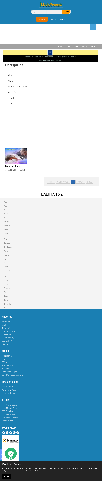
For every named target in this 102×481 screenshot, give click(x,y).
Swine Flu (7, 304)
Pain (5, 276)
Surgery (6, 300)
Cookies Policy (11, 464)
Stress (6, 296)
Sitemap (5, 368)
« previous (62, 181)
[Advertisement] (51, 38)
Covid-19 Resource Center (13, 375)
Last (89, 181)
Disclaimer (6, 344)
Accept (6, 476)
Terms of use (7, 328)
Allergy (11, 81)
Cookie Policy (7, 334)
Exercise (7, 243)
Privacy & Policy (8, 331)
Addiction (7, 210)
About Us (6, 321)
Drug (5, 239)
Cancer (11, 103)
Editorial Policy (8, 337)
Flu (5, 259)
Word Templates (9, 414)
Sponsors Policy (8, 393)
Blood (11, 97)
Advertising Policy (9, 390)
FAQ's (4, 362)
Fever (6, 251)
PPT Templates (8, 411)
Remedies (7, 288)
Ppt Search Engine (9, 371)
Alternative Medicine (17, 86)
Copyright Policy (8, 341)
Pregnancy (7, 284)
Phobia (6, 280)
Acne (6, 206)
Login (53, 19)
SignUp (63, 19)
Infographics (7, 356)
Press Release (8, 365)
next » (80, 181)
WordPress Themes (10, 417)
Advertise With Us (9, 386)
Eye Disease (8, 247)
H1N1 (6, 267)
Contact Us (6, 325)
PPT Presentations (9, 405)
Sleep (6, 292)
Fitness (6, 255)
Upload (41, 19)
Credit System (8, 420)
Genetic (6, 263)
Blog (4, 359)
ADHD (6, 214)
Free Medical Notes (10, 408)
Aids (10, 75)
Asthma (6, 230)
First (50, 181)
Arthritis (12, 92)
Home (61, 46)
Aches (6, 202)
